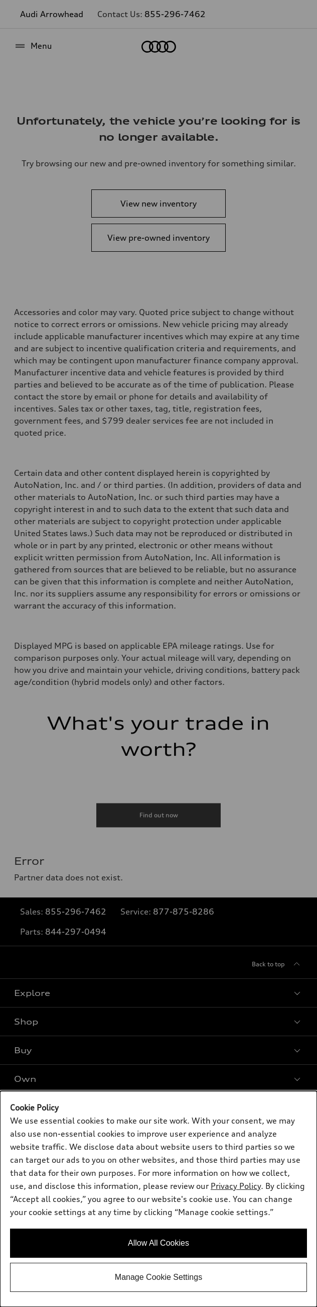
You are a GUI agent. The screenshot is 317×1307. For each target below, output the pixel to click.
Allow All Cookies (158, 1243)
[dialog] (158, 1199)
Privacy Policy (236, 1186)
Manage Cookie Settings (158, 1277)
